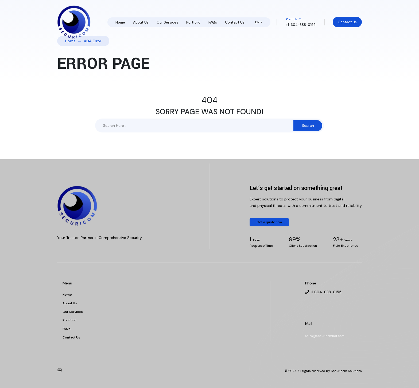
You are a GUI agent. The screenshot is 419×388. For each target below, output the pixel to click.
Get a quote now (269, 222)
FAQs (212, 22)
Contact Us (235, 22)
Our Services (167, 22)
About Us (141, 22)
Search (308, 125)
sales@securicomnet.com (324, 336)
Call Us (294, 19)
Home (120, 22)
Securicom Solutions (346, 371)
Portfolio (193, 22)
